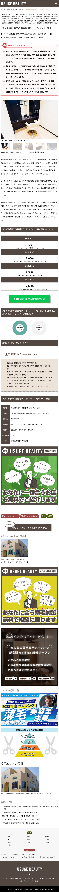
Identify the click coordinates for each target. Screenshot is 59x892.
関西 (28, 837)
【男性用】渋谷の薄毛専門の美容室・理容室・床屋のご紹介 (21, 823)
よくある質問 (50, 878)
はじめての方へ (8, 878)
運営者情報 (17, 878)
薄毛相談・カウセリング (47, 857)
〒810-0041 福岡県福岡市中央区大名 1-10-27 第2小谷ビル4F (27, 34)
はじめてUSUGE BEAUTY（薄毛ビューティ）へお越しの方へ (21, 819)
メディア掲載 (34, 881)
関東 (9, 837)
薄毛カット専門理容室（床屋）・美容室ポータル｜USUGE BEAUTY (25, 889)
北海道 (47, 837)
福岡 (50, 516)
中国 (9, 842)
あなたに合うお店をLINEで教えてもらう (30, 299)
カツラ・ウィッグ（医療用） (10, 854)
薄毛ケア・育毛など (29, 516)
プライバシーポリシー (30, 878)
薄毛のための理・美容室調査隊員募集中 (29, 527)
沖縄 (9, 845)
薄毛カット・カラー (10, 516)
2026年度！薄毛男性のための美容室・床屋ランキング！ (19, 816)
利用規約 (41, 878)
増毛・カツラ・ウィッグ (29, 854)
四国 (28, 842)
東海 (28, 839)
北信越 (47, 839)
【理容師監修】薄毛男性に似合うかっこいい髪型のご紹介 (20, 812)
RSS (29, 874)
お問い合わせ (24, 881)
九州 (43, 516)
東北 (9, 839)
